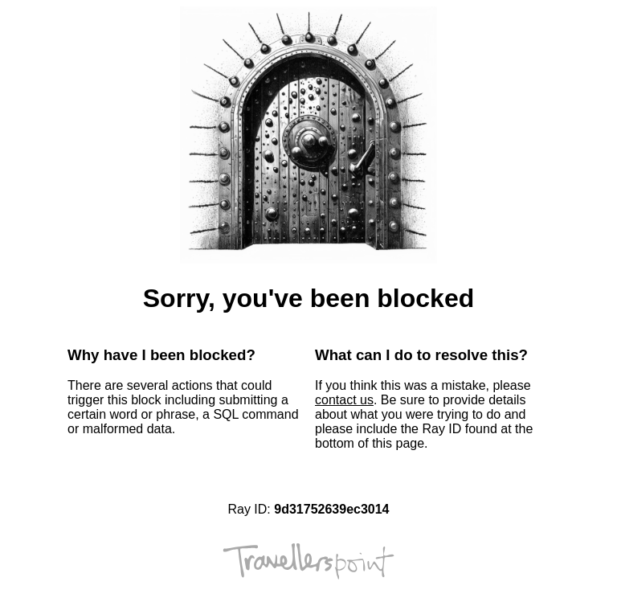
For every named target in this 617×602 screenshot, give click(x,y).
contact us (344, 400)
